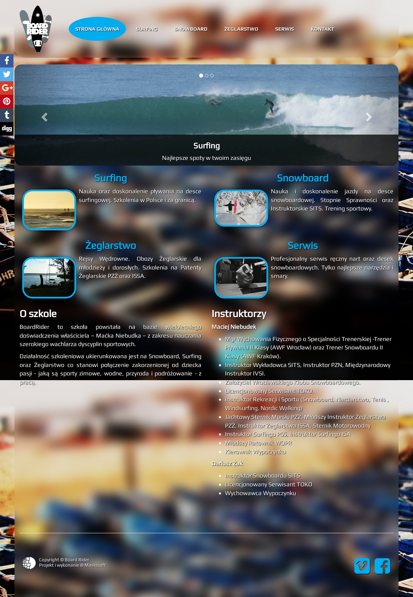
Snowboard (191, 28)
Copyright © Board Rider (64, 559)
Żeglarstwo (241, 28)
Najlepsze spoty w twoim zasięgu (206, 157)
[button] (43, 115)
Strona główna (97, 28)
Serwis (284, 28)
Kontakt (322, 28)
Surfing (147, 28)
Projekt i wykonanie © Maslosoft (72, 565)
